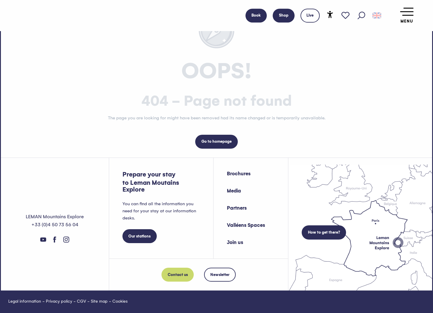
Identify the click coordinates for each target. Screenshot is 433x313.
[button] (361, 16)
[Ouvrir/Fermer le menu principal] (406, 16)
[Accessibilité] (330, 14)
